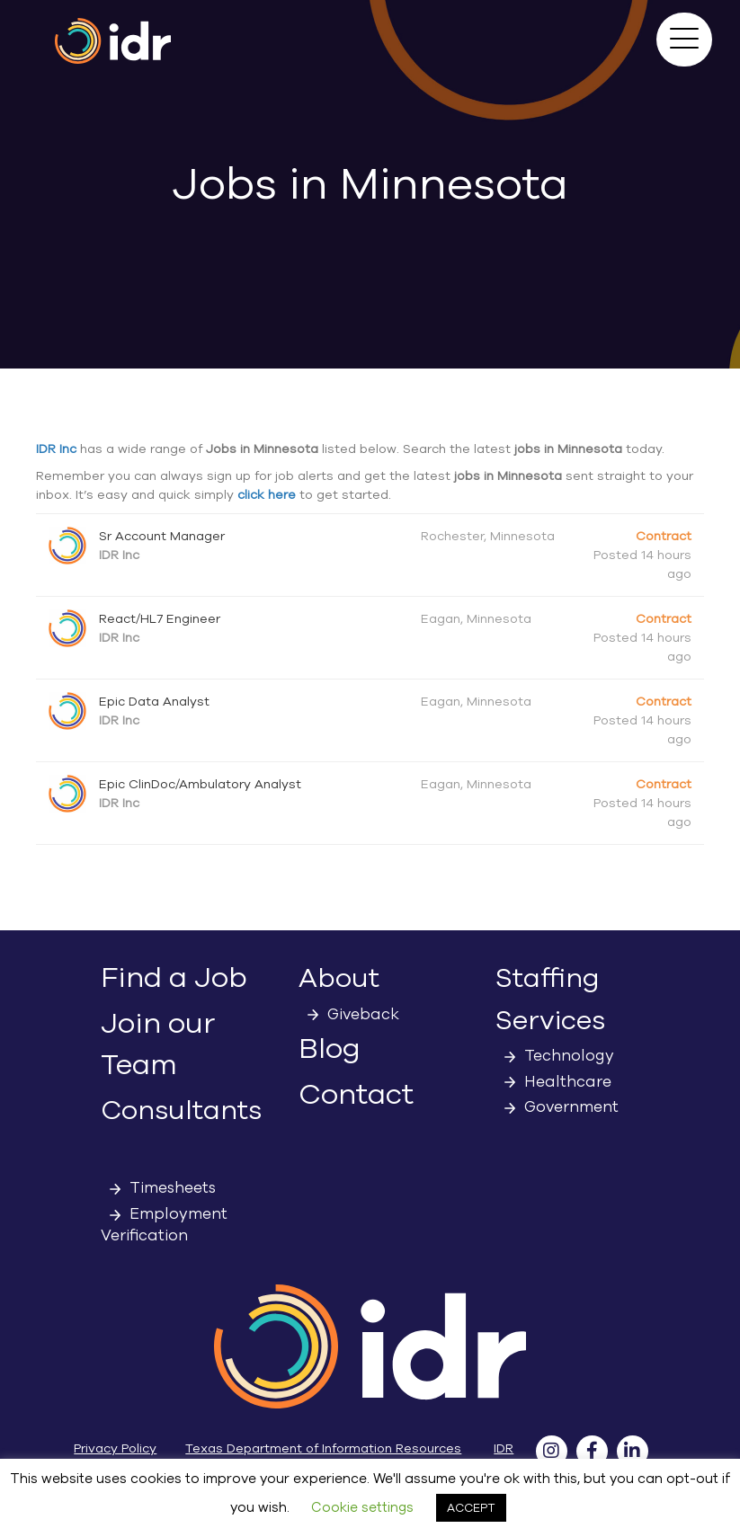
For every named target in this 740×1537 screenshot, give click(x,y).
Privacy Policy (115, 1448)
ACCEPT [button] (471, 1508)
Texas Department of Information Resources (323, 1448)
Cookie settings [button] (362, 1507)
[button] (684, 40)
